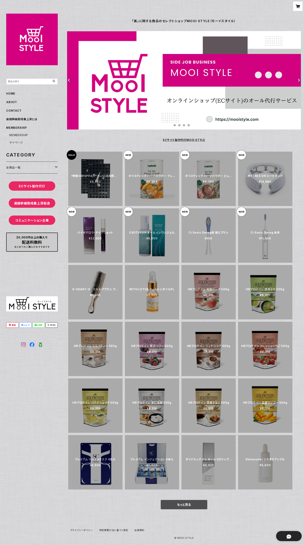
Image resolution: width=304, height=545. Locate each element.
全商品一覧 (13, 167)
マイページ (16, 142)
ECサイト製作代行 (32, 186)
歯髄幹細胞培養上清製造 (32, 203)
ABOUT (11, 102)
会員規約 (139, 530)
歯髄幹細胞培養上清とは (21, 119)
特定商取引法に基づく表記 (113, 530)
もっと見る (184, 505)
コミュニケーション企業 (32, 220)
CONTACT (14, 110)
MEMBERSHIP (18, 135)
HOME (10, 93)
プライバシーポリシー (81, 530)
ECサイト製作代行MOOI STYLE (184, 140)
